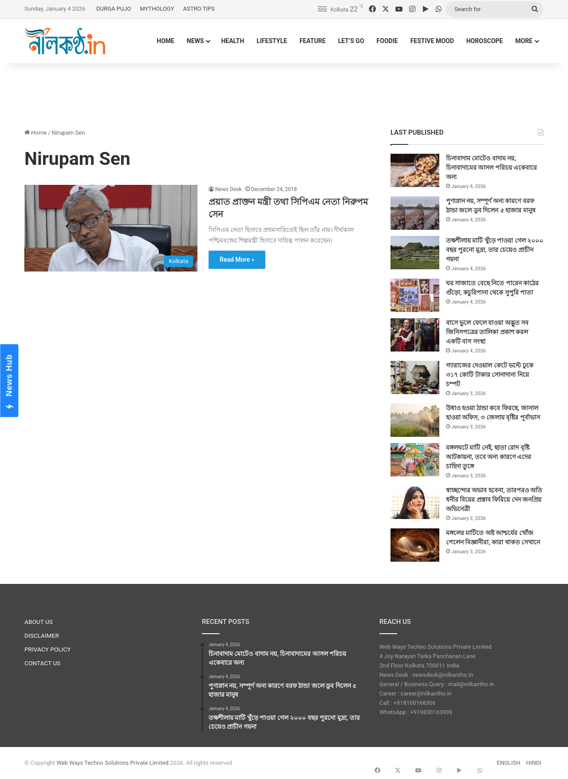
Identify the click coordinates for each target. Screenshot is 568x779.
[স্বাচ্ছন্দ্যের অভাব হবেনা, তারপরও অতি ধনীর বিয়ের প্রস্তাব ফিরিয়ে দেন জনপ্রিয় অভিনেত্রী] (414, 502)
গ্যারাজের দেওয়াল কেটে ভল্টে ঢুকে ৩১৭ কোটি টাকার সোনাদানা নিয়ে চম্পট (489, 375)
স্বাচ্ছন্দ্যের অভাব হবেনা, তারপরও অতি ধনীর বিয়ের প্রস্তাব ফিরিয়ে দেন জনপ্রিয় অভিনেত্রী (494, 499)
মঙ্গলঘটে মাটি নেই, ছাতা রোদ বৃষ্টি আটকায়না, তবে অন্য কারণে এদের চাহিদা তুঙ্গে (488, 457)
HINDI (533, 762)
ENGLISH (509, 762)
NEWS (195, 40)
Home (35, 132)
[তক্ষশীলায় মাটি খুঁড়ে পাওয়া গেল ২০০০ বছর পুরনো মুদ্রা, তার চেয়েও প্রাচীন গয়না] (414, 252)
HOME (165, 40)
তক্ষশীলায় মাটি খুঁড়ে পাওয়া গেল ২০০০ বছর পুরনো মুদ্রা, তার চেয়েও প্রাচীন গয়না (494, 250)
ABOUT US (38, 621)
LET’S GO (351, 40)
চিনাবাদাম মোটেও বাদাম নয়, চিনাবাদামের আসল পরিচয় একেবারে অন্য (491, 167)
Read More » (237, 259)
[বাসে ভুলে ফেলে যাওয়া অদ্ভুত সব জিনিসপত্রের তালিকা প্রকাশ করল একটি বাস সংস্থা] (414, 335)
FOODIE (387, 40)
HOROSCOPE (484, 40)
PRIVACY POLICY (47, 649)
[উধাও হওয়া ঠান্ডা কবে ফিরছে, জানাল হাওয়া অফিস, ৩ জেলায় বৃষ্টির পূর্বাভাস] (414, 420)
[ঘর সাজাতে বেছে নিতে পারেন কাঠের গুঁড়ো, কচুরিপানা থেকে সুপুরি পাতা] (414, 295)
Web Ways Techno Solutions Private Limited (112, 762)
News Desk (228, 189)
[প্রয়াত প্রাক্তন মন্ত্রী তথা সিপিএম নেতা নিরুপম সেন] (110, 228)
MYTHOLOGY (157, 8)
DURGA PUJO (113, 8)
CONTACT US (42, 663)
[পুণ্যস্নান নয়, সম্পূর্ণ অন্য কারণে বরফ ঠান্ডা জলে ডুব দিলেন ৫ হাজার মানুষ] (414, 213)
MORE (523, 40)
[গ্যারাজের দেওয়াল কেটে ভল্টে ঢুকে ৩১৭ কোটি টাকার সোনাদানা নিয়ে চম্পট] (414, 377)
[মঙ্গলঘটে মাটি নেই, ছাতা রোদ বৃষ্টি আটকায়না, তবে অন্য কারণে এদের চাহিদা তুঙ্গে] (414, 459)
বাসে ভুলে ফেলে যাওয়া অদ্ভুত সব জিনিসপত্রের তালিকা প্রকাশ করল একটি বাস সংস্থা (487, 332)
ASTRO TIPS (199, 8)
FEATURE (313, 40)
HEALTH (232, 40)
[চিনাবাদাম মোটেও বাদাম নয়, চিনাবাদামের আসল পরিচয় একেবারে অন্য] (414, 170)
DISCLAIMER (41, 635)
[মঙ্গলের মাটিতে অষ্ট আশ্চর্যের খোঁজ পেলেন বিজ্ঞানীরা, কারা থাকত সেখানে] (414, 545)
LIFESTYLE (271, 40)
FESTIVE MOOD (432, 40)
